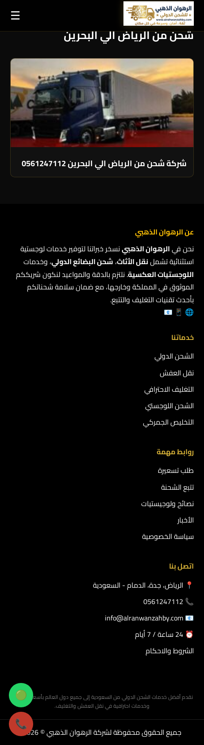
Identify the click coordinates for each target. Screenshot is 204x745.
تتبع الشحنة (177, 487)
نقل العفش (177, 372)
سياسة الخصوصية (168, 536)
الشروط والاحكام (170, 650)
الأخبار (185, 520)
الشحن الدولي (174, 356)
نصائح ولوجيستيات (167, 503)
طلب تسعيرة (176, 470)
